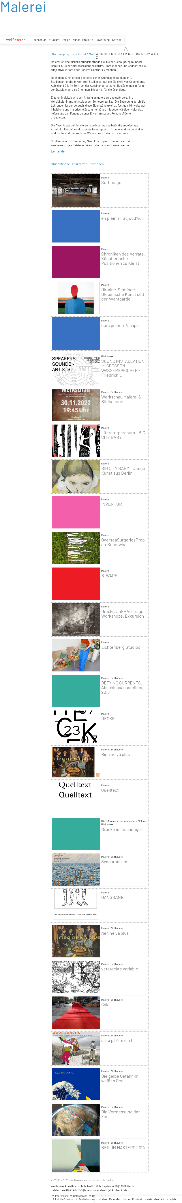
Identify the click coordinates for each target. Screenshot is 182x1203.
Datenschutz (78, 1195)
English (171, 1199)
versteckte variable (119, 968)
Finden (102, 1199)
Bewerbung (103, 39)
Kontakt (137, 1199)
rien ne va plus (115, 933)
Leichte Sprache (62, 1199)
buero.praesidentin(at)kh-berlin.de (105, 1190)
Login (126, 1199)
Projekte (87, 39)
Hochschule (39, 39)
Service (117, 39)
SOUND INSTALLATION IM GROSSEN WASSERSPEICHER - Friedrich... (122, 368)
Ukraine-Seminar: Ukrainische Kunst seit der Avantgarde (122, 294)
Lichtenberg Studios (120, 647)
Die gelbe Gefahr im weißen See (120, 1078)
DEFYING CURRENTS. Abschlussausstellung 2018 (122, 687)
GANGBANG (112, 897)
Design (66, 39)
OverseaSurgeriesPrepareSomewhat (123, 542)
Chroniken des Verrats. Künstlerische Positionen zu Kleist (123, 258)
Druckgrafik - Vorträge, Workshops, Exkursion (122, 613)
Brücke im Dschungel (121, 829)
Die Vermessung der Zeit (120, 1114)
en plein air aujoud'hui (122, 218)
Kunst (76, 39)
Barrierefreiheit (154, 1199)
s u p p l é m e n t (116, 1040)
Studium (54, 39)
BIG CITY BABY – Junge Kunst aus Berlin (123, 470)
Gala (105, 1004)
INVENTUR (111, 504)
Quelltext (110, 790)
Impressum (59, 1195)
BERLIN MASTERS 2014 (123, 1147)
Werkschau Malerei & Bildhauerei (121, 399)
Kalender (114, 1199)
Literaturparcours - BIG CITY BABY (123, 435)
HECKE (108, 718)
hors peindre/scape (120, 325)
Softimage (111, 182)
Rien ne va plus (115, 754)
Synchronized (114, 861)
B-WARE (109, 575)
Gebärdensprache (86, 1199)
